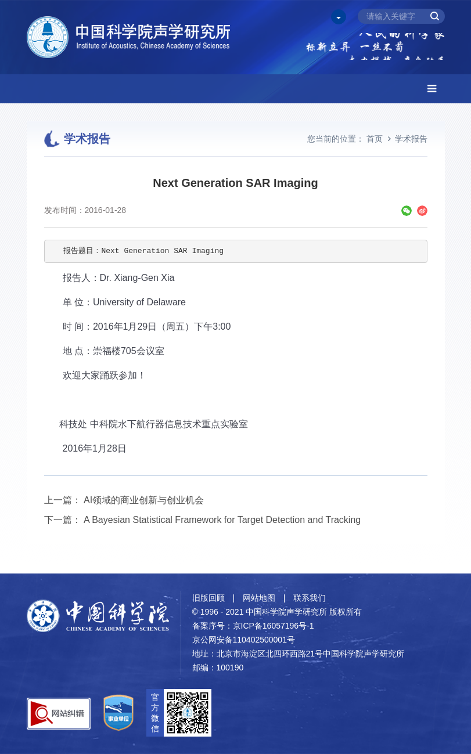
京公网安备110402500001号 (243, 639)
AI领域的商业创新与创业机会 (144, 500)
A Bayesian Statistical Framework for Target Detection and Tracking (222, 520)
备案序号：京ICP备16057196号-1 (253, 625)
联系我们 (309, 598)
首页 (374, 138)
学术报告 (411, 138)
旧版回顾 (208, 598)
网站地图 (259, 598)
